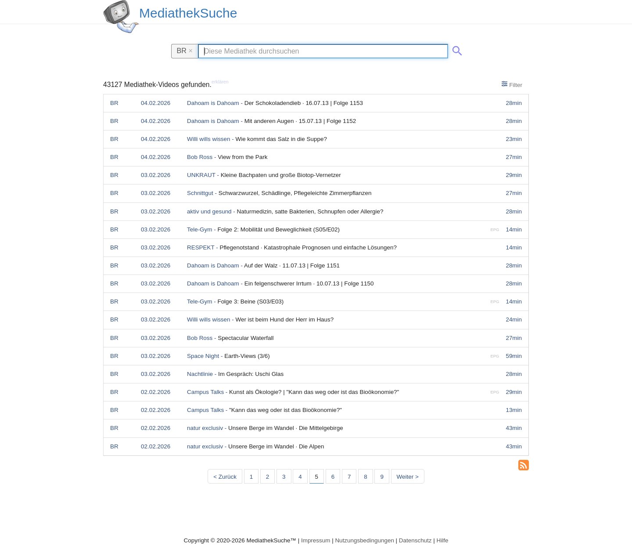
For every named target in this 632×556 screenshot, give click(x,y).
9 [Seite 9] (381, 476)
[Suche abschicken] (455, 49)
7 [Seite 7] (349, 476)
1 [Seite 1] (251, 476)
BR (185, 50)
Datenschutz (415, 540)
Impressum (315, 540)
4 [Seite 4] (300, 476)
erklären (220, 81)
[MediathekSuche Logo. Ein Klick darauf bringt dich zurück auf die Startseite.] (121, 16)
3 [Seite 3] (283, 476)
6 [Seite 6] (332, 476)
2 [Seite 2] (267, 476)
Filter (512, 84)
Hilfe (443, 540)
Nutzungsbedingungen (364, 540)
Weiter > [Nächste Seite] (408, 476)
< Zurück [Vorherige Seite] (225, 476)
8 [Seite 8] (365, 476)
